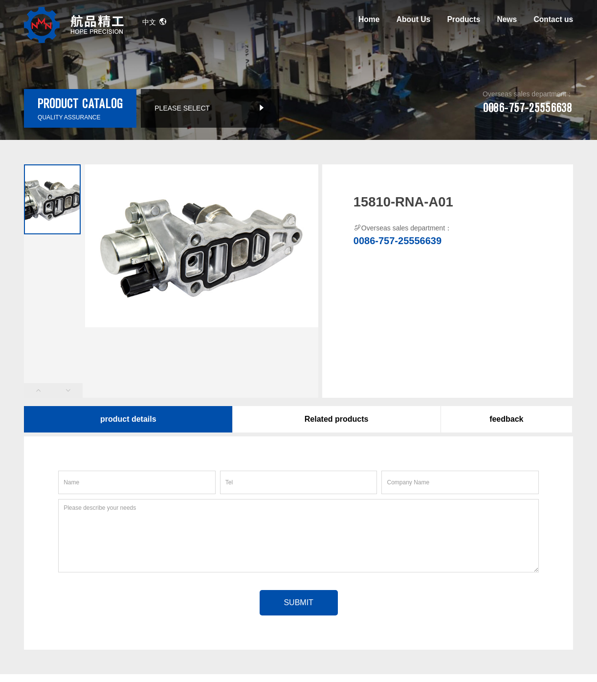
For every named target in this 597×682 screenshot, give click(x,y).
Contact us (554, 19)
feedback (506, 419)
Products (463, 19)
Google (53, 658)
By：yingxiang (314, 629)
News (507, 19)
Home (368, 19)
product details (128, 419)
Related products (337, 419)
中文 (154, 22)
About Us (413, 19)
